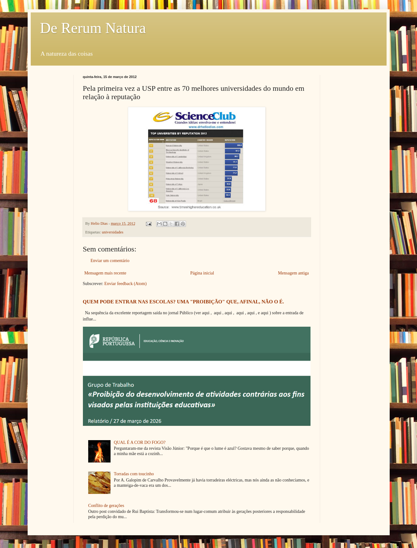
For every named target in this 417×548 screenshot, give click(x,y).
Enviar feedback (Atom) (125, 283)
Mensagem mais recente (105, 273)
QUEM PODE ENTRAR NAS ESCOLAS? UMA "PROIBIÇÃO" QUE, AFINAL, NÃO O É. (183, 302)
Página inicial (202, 273)
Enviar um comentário (110, 260)
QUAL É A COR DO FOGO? (139, 442)
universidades (112, 232)
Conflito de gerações (106, 505)
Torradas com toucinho (134, 474)
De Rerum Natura (93, 28)
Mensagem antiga (293, 273)
